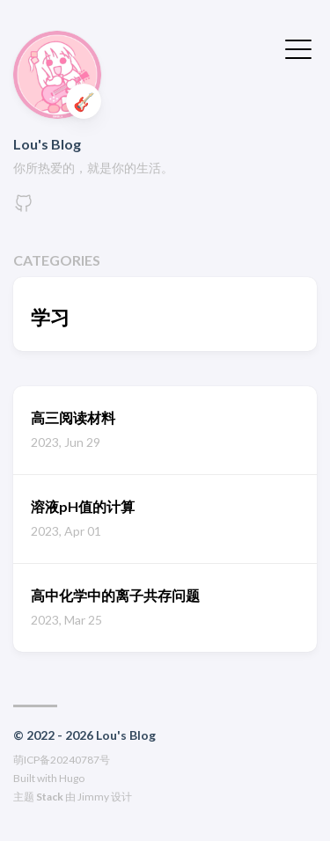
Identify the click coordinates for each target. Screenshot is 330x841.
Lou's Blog (47, 143)
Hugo (71, 778)
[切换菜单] (298, 47)
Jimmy (93, 796)
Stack (49, 796)
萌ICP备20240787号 (61, 759)
